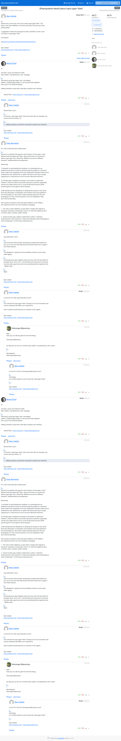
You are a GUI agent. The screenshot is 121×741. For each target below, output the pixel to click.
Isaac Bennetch (13, 143)
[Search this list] (106, 3)
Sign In (81, 3)
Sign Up (90, 3)
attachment (11, 100)
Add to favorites (98, 34)
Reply (3, 55)
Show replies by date (83, 58)
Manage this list (69, 3)
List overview (96, 20)
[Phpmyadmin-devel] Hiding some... (12, 10)
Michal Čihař (12, 63)
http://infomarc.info (7, 50)
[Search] (118, 3)
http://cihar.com (18, 94)
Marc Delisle (11, 16)
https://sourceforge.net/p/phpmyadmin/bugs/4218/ (19, 42)
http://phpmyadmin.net (22, 50)
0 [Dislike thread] (83, 53)
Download (97, 25)
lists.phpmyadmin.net (9, 3)
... (2, 78)
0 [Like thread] (79, 53)
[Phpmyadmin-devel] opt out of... (109, 10)
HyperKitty (61, 738)
